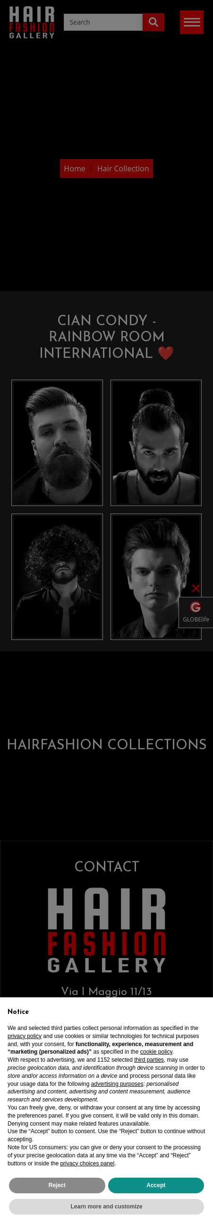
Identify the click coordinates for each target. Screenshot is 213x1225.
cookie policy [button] (156, 1055)
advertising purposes (117, 1087)
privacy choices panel (87, 1166)
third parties (149, 1063)
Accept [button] (155, 1189)
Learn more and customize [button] (106, 1210)
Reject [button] (57, 1189)
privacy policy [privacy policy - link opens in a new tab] (25, 1039)
